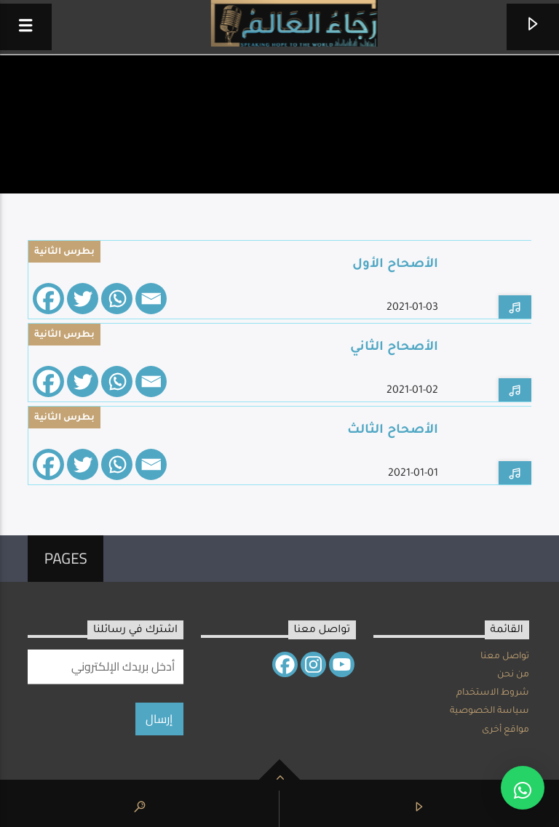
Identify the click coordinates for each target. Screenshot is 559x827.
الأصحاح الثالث (392, 431)
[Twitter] (82, 298)
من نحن (513, 675)
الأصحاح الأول (395, 265)
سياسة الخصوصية (489, 711)
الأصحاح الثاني (394, 348)
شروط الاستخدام (492, 693)
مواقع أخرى (505, 730)
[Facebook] (48, 298)
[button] (522, 788)
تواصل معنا (504, 657)
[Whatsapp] (116, 298)
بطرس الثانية (64, 252)
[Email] (151, 298)
